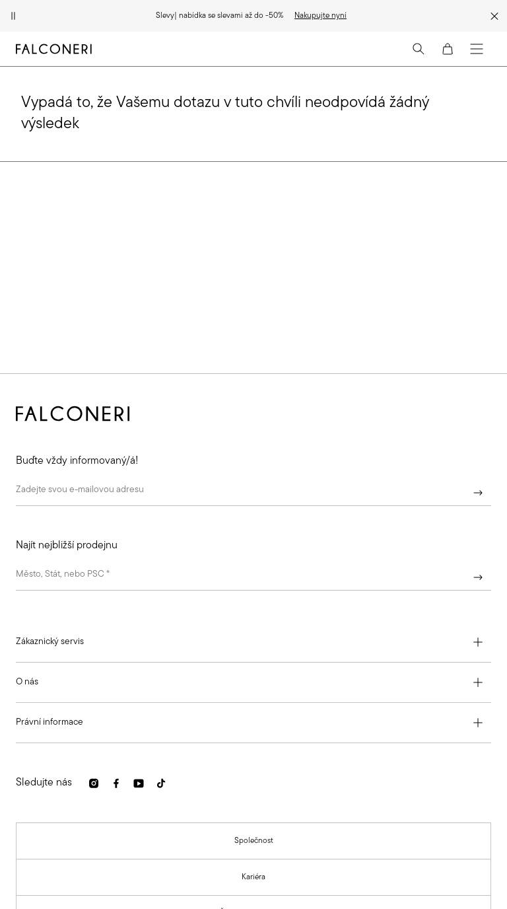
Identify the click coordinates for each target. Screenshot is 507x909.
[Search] (418, 48)
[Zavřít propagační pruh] (494, 16)
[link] (320, 15)
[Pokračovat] (477, 492)
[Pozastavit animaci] (13, 16)
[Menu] (476, 48)
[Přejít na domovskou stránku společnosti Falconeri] (54, 48)
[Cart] (447, 48)
